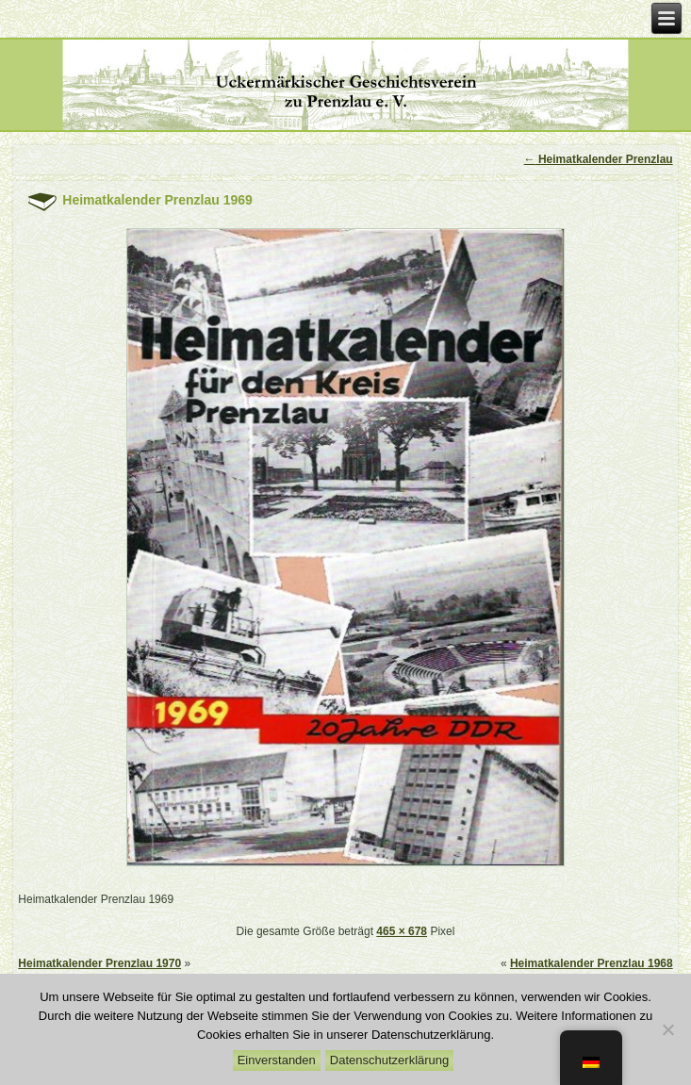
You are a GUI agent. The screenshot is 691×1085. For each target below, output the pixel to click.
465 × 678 (401, 931)
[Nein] (667, 1029)
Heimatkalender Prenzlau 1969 (157, 199)
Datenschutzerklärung (389, 1060)
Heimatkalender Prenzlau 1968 (591, 963)
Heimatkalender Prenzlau (598, 159)
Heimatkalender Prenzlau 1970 (99, 963)
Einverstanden (277, 1060)
